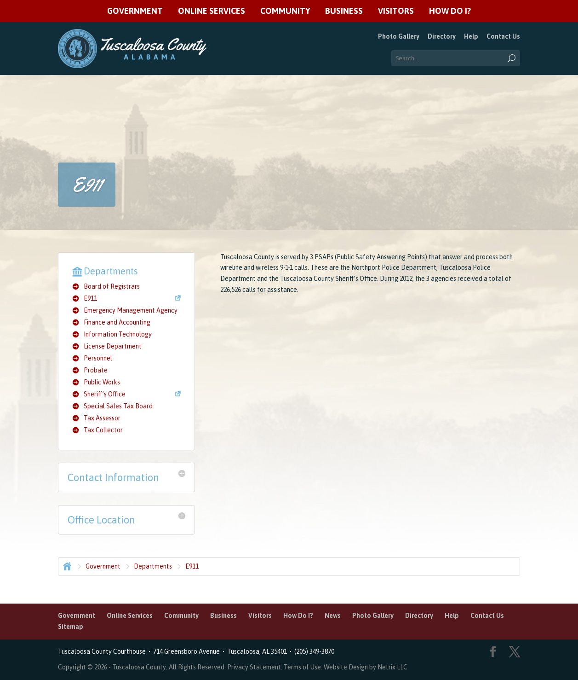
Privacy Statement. (254, 667)
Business (344, 11)
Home (66, 565)
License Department (113, 346)
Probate (96, 370)
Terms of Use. (304, 667)
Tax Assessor (102, 418)
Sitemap (70, 626)
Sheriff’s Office (105, 394)
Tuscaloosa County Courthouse (103, 651)
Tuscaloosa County (139, 667)
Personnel (98, 358)
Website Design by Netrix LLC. (366, 667)
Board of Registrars (112, 286)
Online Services (211, 11)
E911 (90, 298)
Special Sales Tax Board (118, 406)
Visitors (396, 11)
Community (285, 11)
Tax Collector (103, 430)
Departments (153, 566)
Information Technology (118, 334)
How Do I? (450, 11)
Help (471, 36)
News (333, 615)
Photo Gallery (398, 36)
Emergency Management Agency (130, 310)
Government (135, 11)
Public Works (102, 382)
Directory (442, 36)
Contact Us (503, 36)
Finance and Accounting (117, 322)
